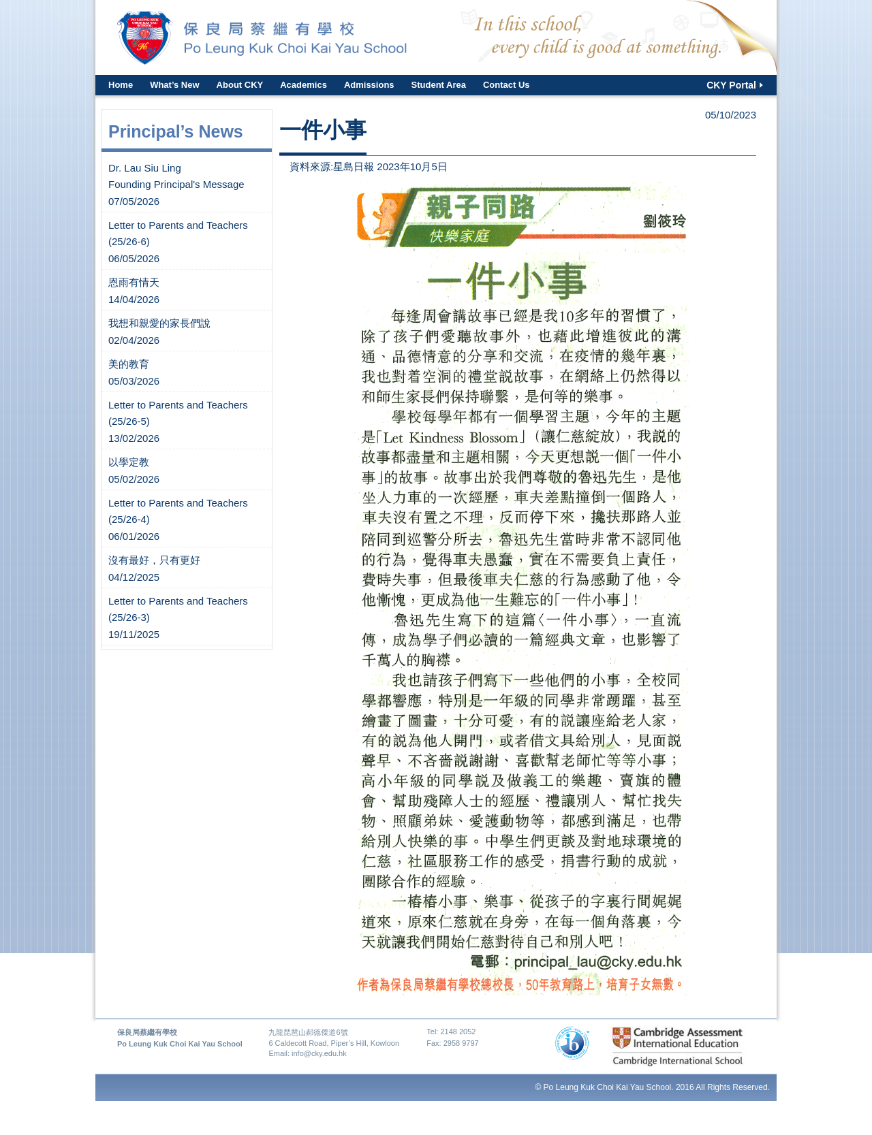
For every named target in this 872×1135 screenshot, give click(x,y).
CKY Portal (731, 85)
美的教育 (128, 364)
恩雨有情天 (133, 282)
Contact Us (506, 85)
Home (120, 85)
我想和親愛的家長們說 (159, 323)
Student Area (438, 85)
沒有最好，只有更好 (154, 560)
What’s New (174, 85)
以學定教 (128, 462)
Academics (303, 85)
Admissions (369, 85)
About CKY (240, 85)
